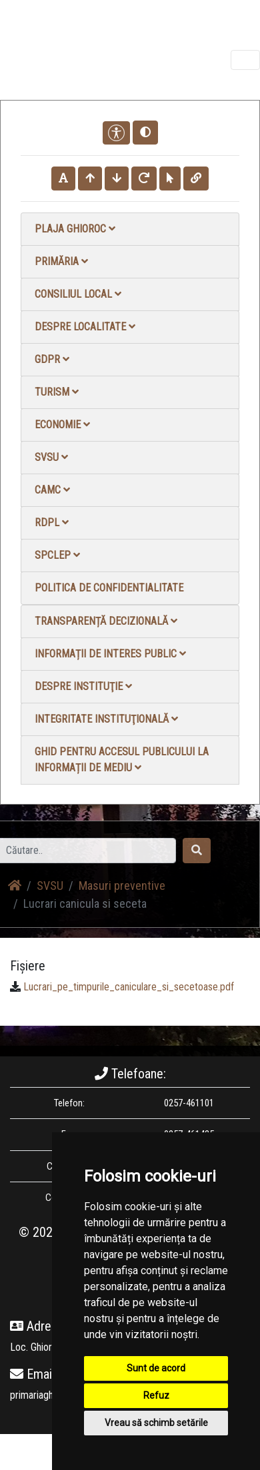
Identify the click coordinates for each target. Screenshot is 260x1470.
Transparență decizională (106, 621)
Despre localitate (85, 326)
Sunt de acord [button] (156, 1368)
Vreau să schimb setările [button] (156, 1422)
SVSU (51, 457)
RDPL (52, 522)
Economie (62, 424)
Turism (57, 392)
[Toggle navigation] (245, 60)
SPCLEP (57, 555)
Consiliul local (78, 294)
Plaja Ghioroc (75, 228)
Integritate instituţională (106, 719)
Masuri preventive (122, 886)
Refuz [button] (156, 1395)
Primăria (61, 261)
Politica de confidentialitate (109, 587)
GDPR (52, 359)
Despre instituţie (83, 686)
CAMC (52, 490)
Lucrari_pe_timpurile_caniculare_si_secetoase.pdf (128, 986)
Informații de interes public (110, 653)
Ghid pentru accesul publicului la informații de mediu (122, 759)
